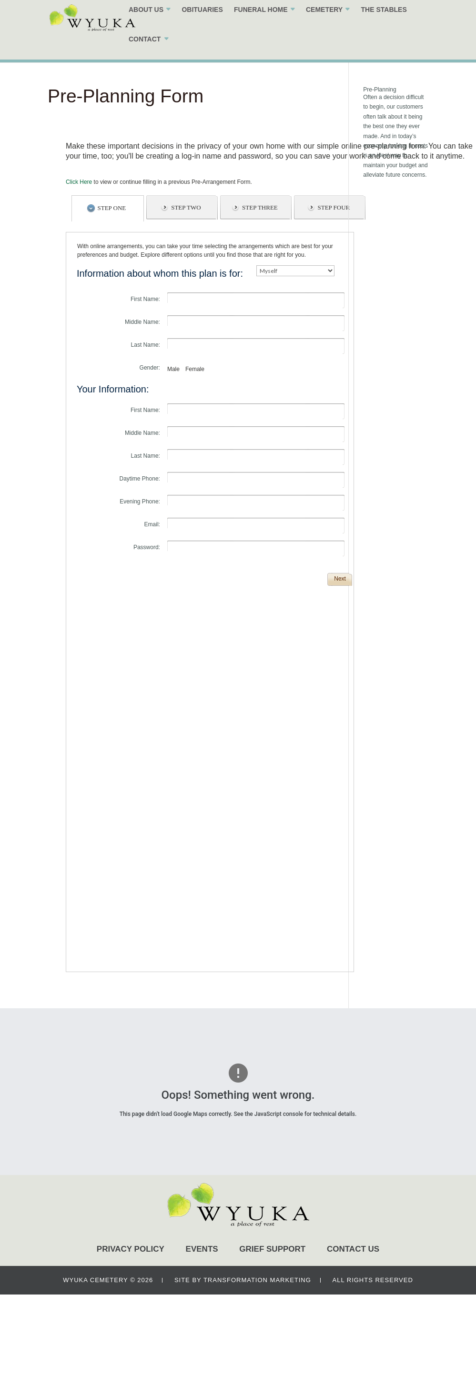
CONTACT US (353, 1249)
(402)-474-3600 (398, 12)
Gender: (150, 367)
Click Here (79, 182)
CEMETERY (311, 23)
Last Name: (145, 344)
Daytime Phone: (140, 478)
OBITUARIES (188, 23)
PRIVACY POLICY (130, 1249)
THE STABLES (370, 23)
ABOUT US (132, 23)
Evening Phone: (140, 501)
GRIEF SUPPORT (272, 1249)
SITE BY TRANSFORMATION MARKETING (242, 1280)
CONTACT (131, 53)
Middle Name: (142, 322)
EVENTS (202, 1249)
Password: (146, 547)
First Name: (145, 299)
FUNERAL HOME (247, 23)
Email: (152, 524)
